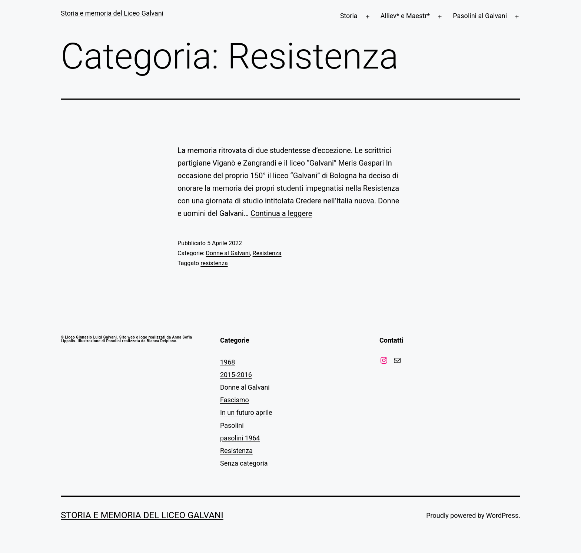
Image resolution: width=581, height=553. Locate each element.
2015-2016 (236, 375)
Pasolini (232, 425)
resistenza (214, 263)
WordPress (502, 515)
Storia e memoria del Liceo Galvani (112, 13)
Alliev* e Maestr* (405, 16)
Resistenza (267, 253)
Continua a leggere (281, 213)
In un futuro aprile (246, 412)
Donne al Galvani (228, 253)
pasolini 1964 (240, 438)
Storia (349, 16)
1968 (227, 362)
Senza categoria (244, 463)
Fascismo (234, 400)
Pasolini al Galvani (480, 16)
